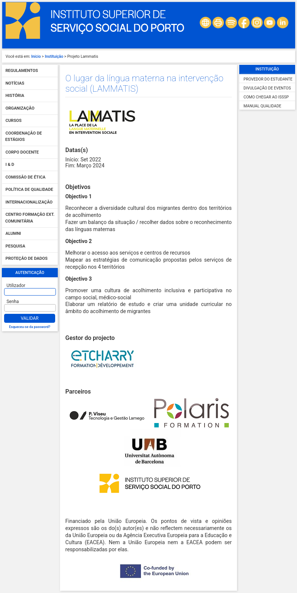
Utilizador (16, 285)
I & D (10, 165)
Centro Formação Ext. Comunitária (29, 218)
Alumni (13, 233)
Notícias (15, 83)
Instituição (54, 56)
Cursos (14, 121)
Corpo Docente (22, 152)
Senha (13, 301)
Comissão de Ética (25, 177)
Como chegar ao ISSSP (266, 97)
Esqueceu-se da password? (29, 327)
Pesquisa (15, 246)
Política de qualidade (29, 189)
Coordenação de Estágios (23, 136)
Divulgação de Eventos (267, 88)
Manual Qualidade (262, 106)
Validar (30, 318)
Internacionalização (29, 202)
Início (36, 56)
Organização (20, 108)
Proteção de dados (27, 258)
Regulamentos (22, 71)
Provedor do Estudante (268, 79)
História (15, 96)
